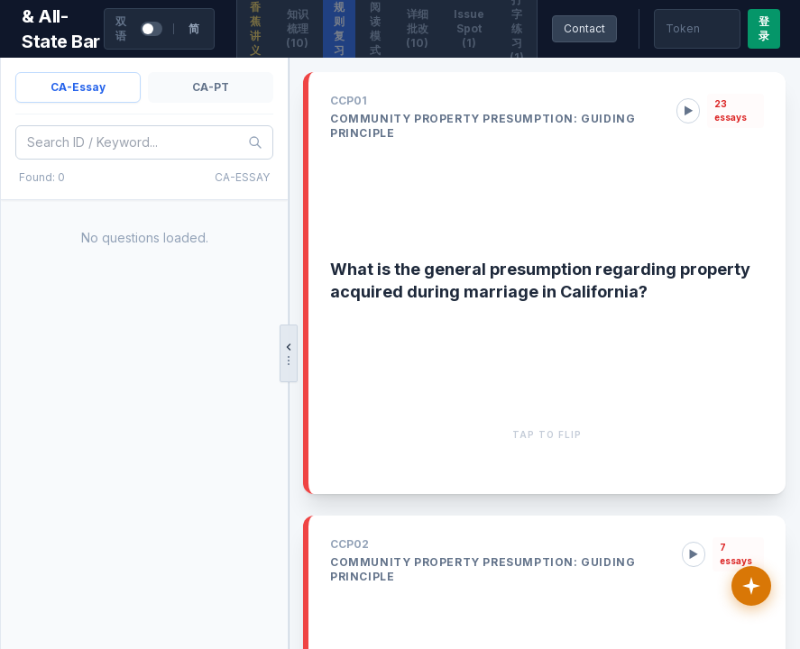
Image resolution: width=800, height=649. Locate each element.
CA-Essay (78, 87)
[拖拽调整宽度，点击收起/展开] (289, 353)
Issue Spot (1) (469, 28)
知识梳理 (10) (297, 28)
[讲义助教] (751, 586)
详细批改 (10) (417, 28)
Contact (584, 28)
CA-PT (210, 87)
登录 (764, 28)
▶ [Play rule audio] (688, 111)
